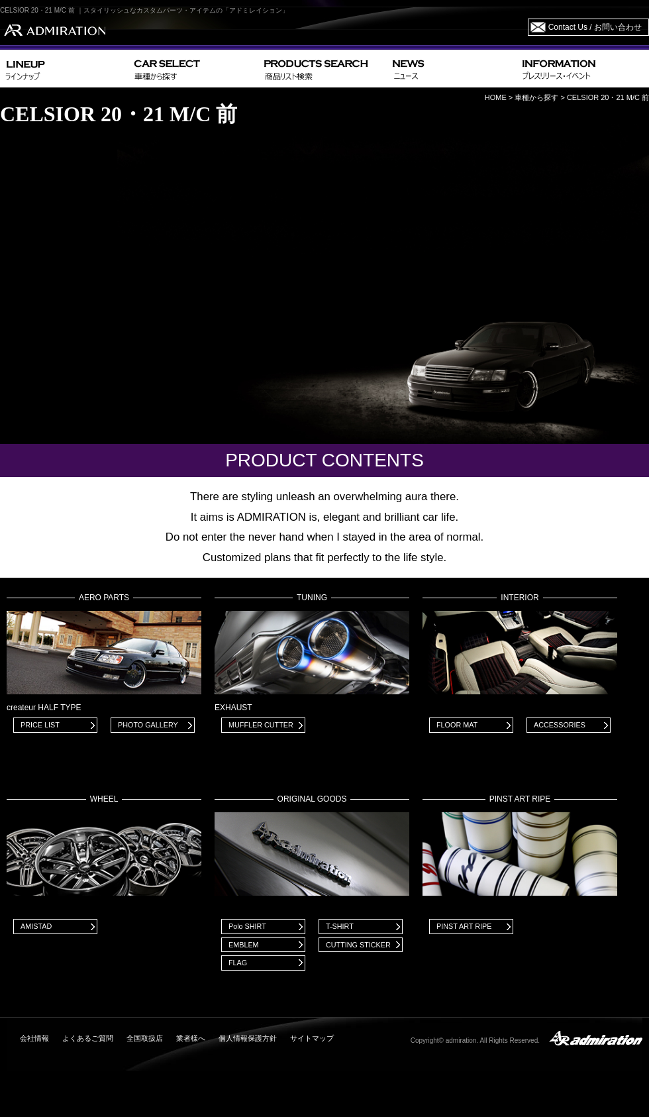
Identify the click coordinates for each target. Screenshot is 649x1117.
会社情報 (34, 1038)
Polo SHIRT (247, 926)
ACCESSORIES (559, 725)
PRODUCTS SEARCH (322, 68)
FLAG (237, 963)
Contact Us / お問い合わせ (595, 27)
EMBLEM (243, 945)
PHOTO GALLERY (148, 725)
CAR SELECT (193, 68)
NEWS (452, 68)
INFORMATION (583, 68)
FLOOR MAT (456, 725)
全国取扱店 (144, 1038)
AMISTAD (36, 926)
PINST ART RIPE (463, 926)
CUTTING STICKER (358, 945)
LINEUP (64, 68)
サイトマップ (312, 1038)
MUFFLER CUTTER (260, 725)
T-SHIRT (340, 926)
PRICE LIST (40, 725)
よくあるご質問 (87, 1038)
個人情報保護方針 (248, 1038)
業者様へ (190, 1038)
